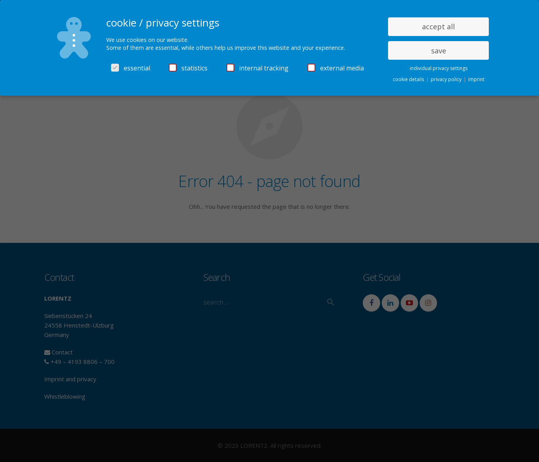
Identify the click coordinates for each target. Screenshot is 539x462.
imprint (476, 79)
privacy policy (447, 79)
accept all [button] (438, 26)
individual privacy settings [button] (438, 68)
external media (335, 68)
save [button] (438, 50)
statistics (188, 68)
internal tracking (257, 68)
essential (130, 68)
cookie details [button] (409, 79)
